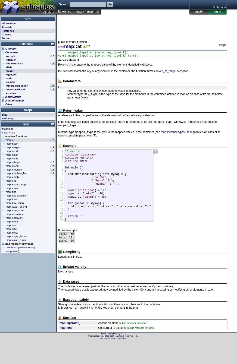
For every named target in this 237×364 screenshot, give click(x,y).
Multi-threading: (15, 100)
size (78, 279)
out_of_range (167, 72)
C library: (10, 48)
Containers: (12, 52)
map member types (173, 136)
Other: (9, 104)
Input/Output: (13, 96)
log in (217, 11)
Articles (6, 34)
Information (9, 23)
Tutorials (7, 27)
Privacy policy (119, 356)
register (198, 11)
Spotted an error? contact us (113, 360)
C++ (28, 18)
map (90, 11)
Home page (106, 356)
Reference (64, 11)
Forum (5, 38)
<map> (79, 11)
